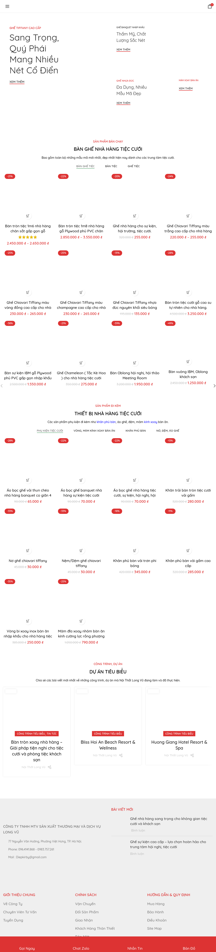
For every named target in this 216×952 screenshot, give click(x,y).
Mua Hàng (156, 904)
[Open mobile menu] (7, 6)
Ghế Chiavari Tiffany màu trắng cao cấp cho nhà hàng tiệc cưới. (188, 230)
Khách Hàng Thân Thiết (95, 928)
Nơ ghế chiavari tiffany (27, 560)
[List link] (54, 849)
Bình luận (138, 830)
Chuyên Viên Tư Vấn (19, 912)
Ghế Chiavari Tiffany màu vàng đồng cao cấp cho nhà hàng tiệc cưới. (27, 307)
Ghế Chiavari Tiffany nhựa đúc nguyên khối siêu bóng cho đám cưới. (134, 307)
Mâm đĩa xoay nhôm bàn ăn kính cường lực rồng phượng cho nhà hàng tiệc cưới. (81, 636)
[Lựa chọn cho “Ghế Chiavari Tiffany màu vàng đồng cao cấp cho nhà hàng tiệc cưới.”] (27, 292)
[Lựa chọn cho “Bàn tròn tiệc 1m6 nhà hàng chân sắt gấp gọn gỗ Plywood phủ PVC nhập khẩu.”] (27, 215)
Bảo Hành (155, 912)
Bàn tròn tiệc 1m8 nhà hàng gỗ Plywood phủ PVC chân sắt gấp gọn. (81, 230)
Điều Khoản (157, 920)
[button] (134, 215)
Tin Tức (51, 733)
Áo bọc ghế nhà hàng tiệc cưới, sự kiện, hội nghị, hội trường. (134, 495)
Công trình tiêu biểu (31, 733)
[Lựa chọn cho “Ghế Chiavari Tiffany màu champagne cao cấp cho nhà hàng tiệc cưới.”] (81, 292)
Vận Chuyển (85, 904)
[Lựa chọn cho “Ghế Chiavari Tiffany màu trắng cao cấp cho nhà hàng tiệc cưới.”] (188, 215)
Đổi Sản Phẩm (87, 912)
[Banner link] (54, 70)
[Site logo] (34, 6)
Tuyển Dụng (13, 920)
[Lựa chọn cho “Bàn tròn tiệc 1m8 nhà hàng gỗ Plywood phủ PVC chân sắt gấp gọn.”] (81, 215)
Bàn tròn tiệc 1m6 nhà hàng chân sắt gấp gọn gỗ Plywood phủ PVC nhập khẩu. (27, 230)
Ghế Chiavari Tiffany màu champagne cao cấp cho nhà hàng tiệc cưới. (81, 307)
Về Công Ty (12, 904)
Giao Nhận (84, 920)
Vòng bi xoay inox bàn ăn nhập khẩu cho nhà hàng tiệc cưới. (27, 636)
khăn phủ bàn (106, 422)
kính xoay (150, 422)
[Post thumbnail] (119, 824)
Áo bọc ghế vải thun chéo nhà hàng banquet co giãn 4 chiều (27, 495)
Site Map (154, 928)
